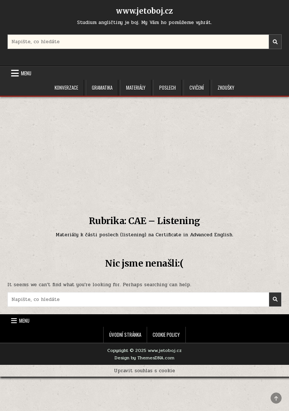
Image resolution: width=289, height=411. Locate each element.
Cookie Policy (166, 334)
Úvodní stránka (125, 334)
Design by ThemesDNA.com (144, 358)
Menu (26, 73)
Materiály (136, 87)
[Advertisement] (144, 152)
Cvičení (196, 87)
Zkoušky (225, 87)
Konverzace (66, 87)
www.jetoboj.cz (144, 11)
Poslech (167, 87)
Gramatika (102, 87)
